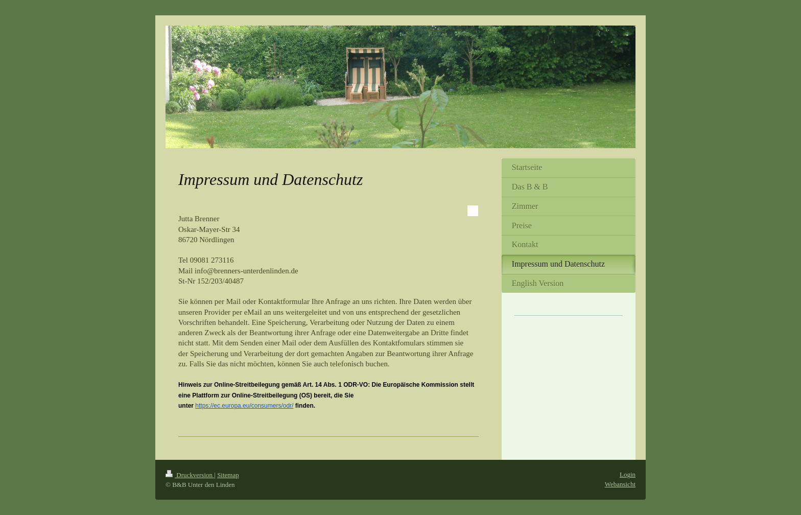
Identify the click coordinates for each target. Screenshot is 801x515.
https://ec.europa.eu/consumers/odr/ (244, 405)
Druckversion (190, 475)
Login (627, 474)
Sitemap (228, 475)
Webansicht (620, 484)
